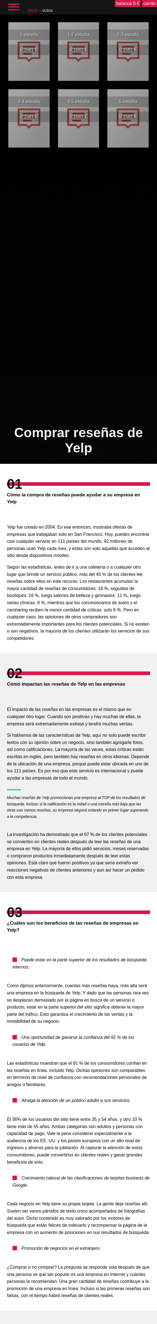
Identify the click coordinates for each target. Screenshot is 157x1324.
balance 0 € (127, 3)
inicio (33, 10)
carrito (149, 3)
